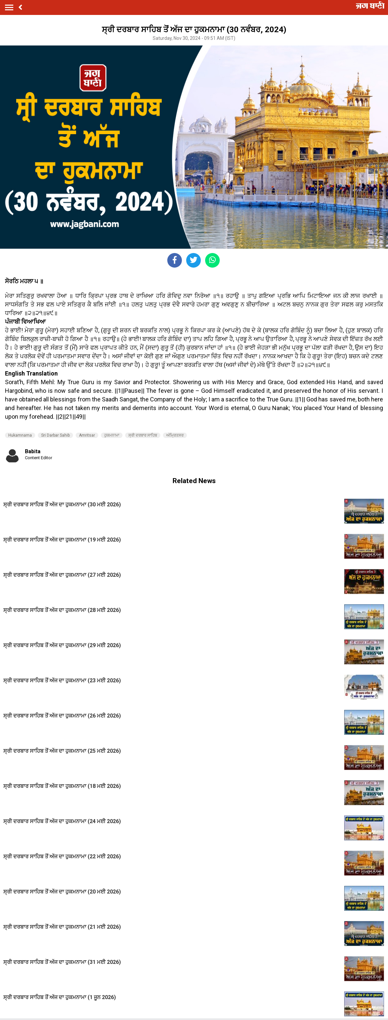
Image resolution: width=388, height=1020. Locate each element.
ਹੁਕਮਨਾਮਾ (111, 435)
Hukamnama (20, 435)
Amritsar (87, 435)
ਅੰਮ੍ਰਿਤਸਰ (175, 435)
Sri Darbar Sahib (55, 435)
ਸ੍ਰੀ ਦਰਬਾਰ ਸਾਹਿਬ (142, 435)
